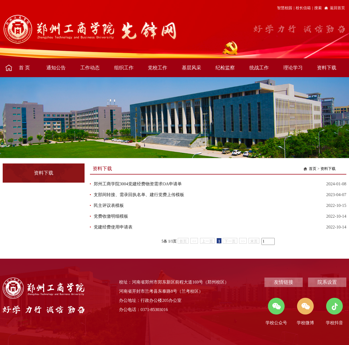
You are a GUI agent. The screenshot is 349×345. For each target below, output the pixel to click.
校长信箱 (303, 8)
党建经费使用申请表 (113, 227)
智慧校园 (284, 8)
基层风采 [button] (191, 67)
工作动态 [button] (90, 67)
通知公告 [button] (56, 67)
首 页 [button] (24, 67)
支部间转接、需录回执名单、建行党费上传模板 (139, 194)
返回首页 (337, 8)
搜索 (318, 8)
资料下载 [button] (326, 67)
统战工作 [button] (259, 67)
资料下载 (328, 169)
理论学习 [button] (293, 67)
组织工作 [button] (124, 67)
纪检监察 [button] (225, 67)
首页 (312, 169)
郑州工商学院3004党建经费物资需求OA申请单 (138, 184)
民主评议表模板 (109, 205)
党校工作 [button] (157, 67)
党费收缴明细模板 (111, 216)
